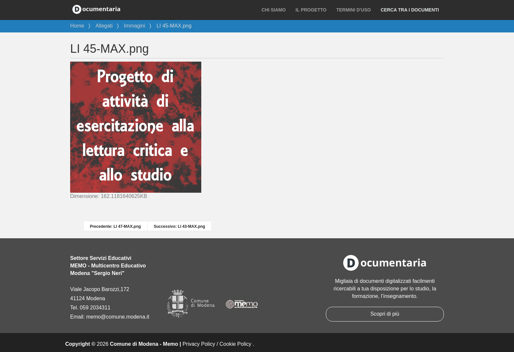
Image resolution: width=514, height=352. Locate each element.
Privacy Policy (199, 344)
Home (77, 26)
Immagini (134, 26)
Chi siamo (274, 9)
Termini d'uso (353, 9)
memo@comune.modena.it (117, 317)
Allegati (103, 26)
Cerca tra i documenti (410, 9)
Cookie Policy (235, 344)
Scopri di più (384, 314)
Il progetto (311, 9)
